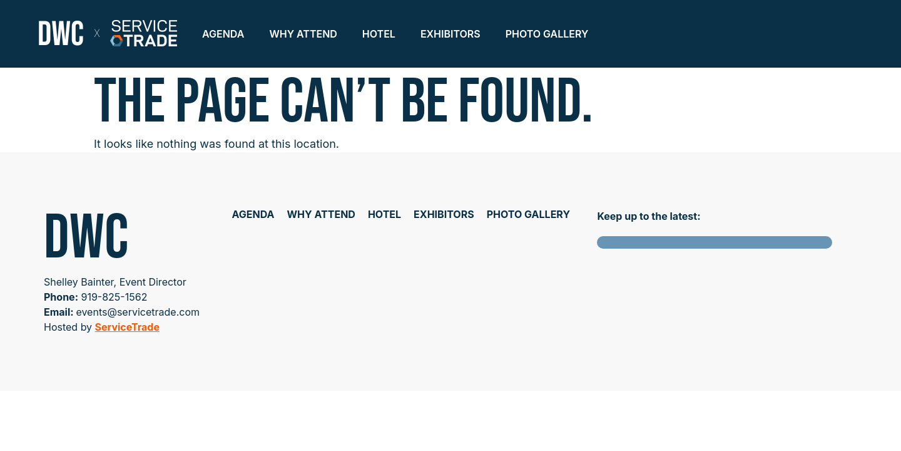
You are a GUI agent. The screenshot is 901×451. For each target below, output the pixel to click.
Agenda (223, 34)
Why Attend (303, 34)
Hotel (378, 34)
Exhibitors (450, 34)
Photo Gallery (547, 34)
